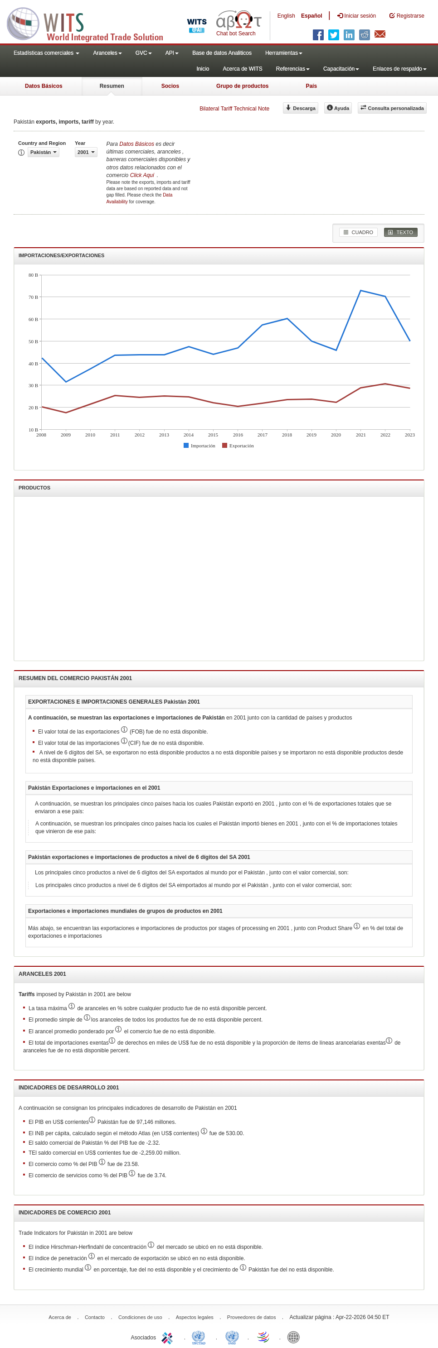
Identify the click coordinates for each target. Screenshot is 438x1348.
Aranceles (107, 53)
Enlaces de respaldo (400, 69)
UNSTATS (232, 1337)
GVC (144, 53)
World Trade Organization (264, 1337)
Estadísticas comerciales (46, 53)
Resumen (112, 86)
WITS (90, 22)
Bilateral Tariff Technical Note (234, 109)
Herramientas (283, 53)
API (172, 53)
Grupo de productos (242, 86)
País (311, 86)
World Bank (296, 1337)
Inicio (202, 69)
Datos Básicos (44, 86)
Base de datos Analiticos (222, 53)
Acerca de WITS (242, 69)
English (286, 16)
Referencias (293, 69)
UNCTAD (200, 1337)
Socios (170, 86)
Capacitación (341, 69)
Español (311, 16)
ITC (169, 1337)
